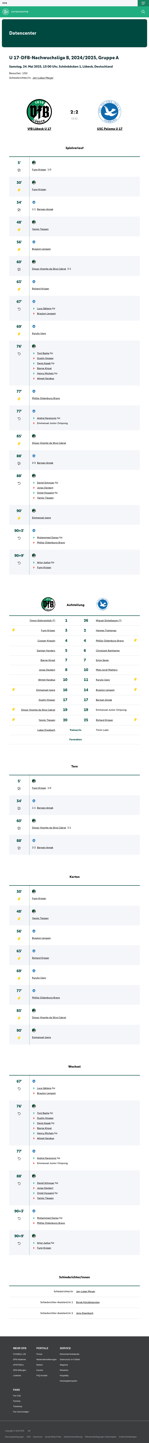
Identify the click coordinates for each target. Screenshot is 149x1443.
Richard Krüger (40, 288)
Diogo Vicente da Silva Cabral (49, 269)
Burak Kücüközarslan (88, 1302)
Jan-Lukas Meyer (42, 78)
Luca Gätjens (44, 308)
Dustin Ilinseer (45, 358)
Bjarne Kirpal (44, 368)
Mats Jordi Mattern (106, 670)
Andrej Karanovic (46, 418)
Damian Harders (46, 650)
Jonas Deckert (45, 488)
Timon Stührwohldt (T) (42, 620)
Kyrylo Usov (39, 333)
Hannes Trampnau (106, 630)
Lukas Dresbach (46, 730)
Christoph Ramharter (108, 650)
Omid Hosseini (45, 493)
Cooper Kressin (46, 641)
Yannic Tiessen (40, 229)
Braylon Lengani (41, 249)
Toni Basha (43, 353)
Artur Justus (43, 562)
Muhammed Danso (48, 537)
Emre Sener (102, 660)
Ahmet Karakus (45, 378)
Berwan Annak (45, 209)
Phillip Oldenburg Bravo (46, 398)
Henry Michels (45, 373)
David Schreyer (45, 483)
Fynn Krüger (39, 169)
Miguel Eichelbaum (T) (109, 620)
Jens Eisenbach (84, 1313)
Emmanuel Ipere (41, 517)
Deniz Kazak (44, 363)
